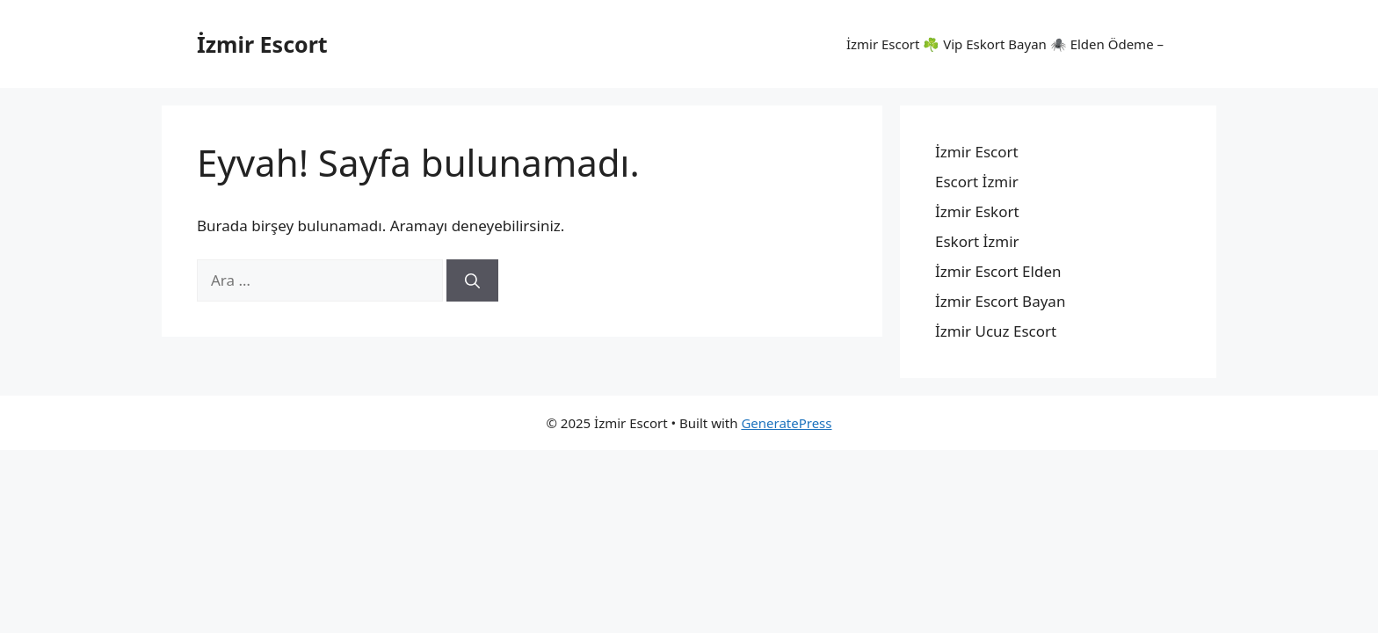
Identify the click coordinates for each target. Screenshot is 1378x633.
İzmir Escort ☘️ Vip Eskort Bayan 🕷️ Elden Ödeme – (1005, 44)
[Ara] (472, 280)
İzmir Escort (262, 44)
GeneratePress (786, 423)
